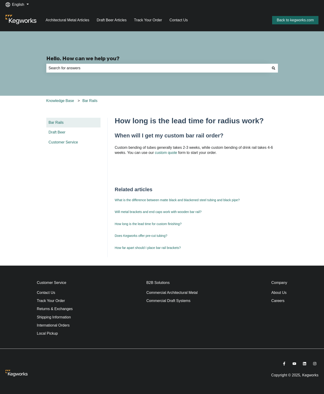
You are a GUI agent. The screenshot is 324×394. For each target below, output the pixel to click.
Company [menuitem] (279, 283)
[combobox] (157, 68)
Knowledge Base (60, 101)
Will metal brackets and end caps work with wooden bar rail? (158, 212)
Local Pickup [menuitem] (47, 333)
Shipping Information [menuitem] (54, 317)
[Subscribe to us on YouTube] (294, 363)
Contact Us (179, 20)
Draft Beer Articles (112, 20)
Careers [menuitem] (277, 301)
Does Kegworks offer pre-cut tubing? (141, 236)
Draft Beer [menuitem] (57, 132)
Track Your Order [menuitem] (51, 301)
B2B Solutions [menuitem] (158, 283)
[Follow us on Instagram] (314, 363)
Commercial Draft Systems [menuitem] (168, 301)
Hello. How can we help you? (83, 58)
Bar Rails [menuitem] (56, 122)
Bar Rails (90, 101)
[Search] (273, 68)
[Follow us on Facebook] (284, 363)
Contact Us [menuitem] (46, 293)
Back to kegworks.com (295, 20)
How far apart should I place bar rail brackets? (148, 248)
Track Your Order (148, 20)
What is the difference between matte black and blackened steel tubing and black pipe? (177, 200)
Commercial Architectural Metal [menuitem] (172, 293)
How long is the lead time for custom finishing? (148, 224)
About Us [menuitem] (278, 293)
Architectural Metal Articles (67, 20)
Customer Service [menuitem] (63, 142)
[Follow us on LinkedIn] (304, 363)
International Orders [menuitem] (53, 325)
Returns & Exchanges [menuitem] (55, 309)
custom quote (166, 153)
